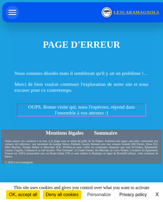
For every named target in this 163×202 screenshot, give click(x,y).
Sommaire (105, 133)
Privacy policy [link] (133, 194)
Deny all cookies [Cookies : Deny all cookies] (62, 194)
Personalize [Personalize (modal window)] (99, 194)
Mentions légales (65, 133)
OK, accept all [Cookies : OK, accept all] (23, 194)
